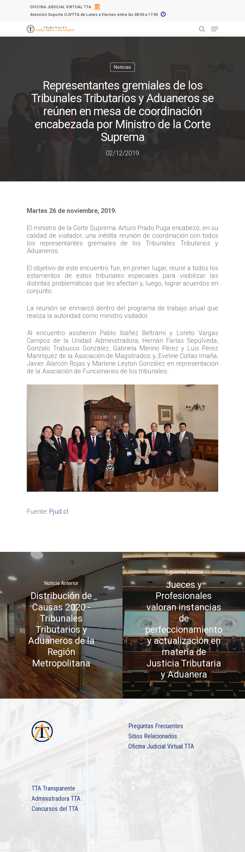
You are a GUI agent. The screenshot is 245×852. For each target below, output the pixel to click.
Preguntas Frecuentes (155, 726)
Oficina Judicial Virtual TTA (161, 746)
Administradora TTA (56, 798)
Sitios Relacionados (152, 736)
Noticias (122, 67)
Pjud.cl (58, 511)
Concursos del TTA (55, 809)
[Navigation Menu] (214, 29)
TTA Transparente (53, 788)
